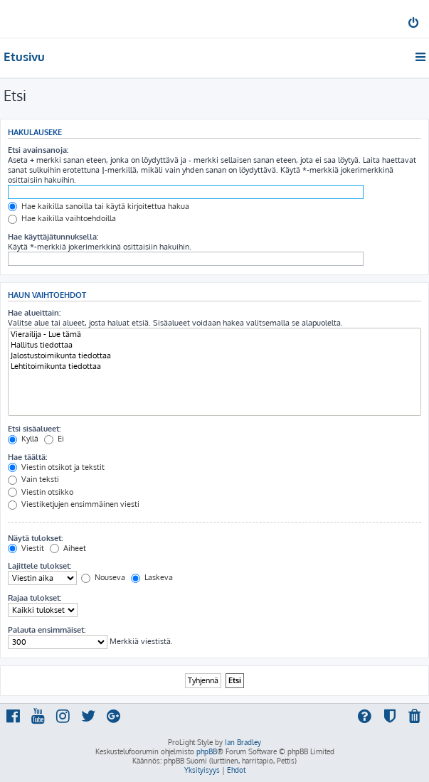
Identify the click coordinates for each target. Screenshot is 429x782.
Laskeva (152, 577)
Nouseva (103, 577)
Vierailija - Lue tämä (214, 334)
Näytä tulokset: (35, 538)
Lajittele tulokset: (39, 566)
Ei (54, 439)
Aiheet (68, 548)
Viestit (26, 548)
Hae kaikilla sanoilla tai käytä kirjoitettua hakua (98, 206)
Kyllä (23, 439)
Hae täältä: (27, 457)
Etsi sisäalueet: (34, 429)
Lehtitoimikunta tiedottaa (214, 366)
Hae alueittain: (34, 313)
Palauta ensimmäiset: (46, 630)
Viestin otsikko (40, 492)
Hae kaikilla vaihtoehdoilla (62, 218)
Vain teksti (33, 479)
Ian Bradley (243, 742)
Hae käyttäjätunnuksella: (53, 237)
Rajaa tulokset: (34, 598)
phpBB (206, 751)
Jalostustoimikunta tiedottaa (214, 355)
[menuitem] (414, 24)
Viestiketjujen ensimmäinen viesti (73, 504)
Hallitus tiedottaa (214, 345)
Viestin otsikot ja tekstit (56, 467)
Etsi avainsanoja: (38, 150)
